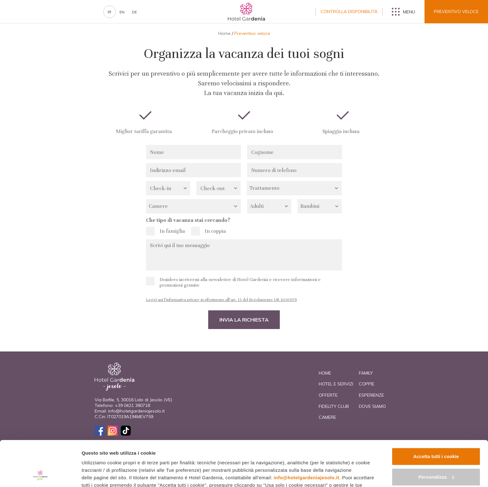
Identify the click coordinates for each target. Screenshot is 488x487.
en (122, 12)
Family (366, 373)
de (134, 12)
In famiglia (172, 231)
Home (224, 33)
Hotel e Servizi (336, 384)
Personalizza (436, 434)
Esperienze (371, 395)
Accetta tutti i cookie (436, 414)
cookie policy (167, 457)
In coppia (215, 231)
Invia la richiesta (244, 320)
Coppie (366, 384)
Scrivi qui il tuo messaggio (244, 254)
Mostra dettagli (98, 474)
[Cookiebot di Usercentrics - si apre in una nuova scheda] (40, 475)
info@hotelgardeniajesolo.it (306, 435)
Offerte (328, 395)
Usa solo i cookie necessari (436, 454)
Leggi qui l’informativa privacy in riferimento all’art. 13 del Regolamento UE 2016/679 (221, 299)
